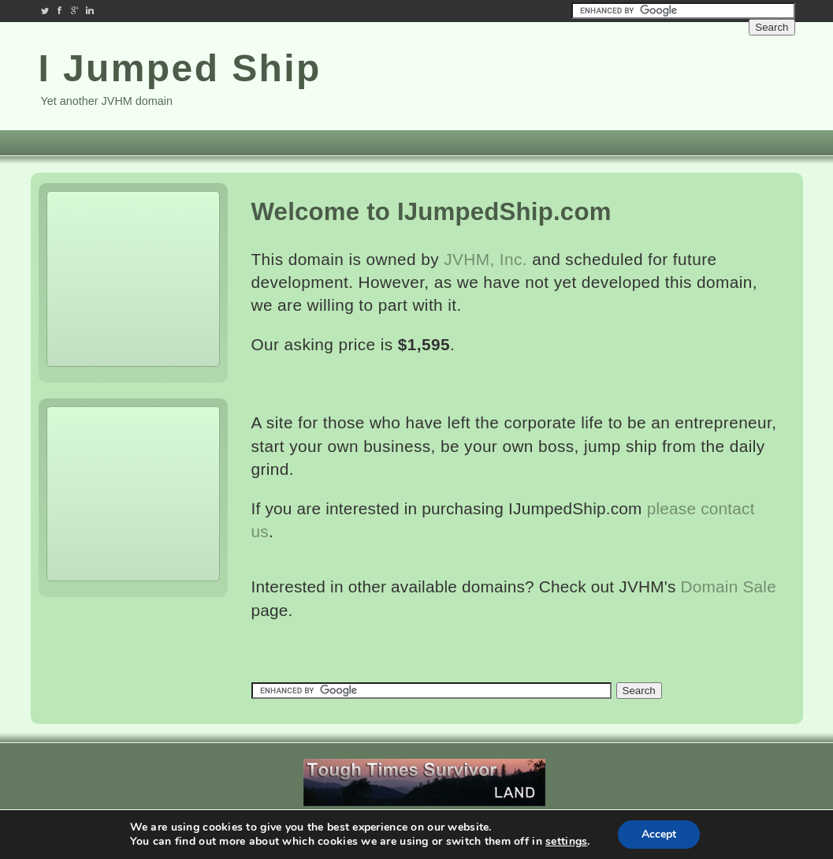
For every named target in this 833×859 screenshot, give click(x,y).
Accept (658, 834)
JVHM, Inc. (485, 259)
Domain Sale (728, 586)
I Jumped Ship (180, 68)
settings (566, 842)
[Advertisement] (700, 77)
